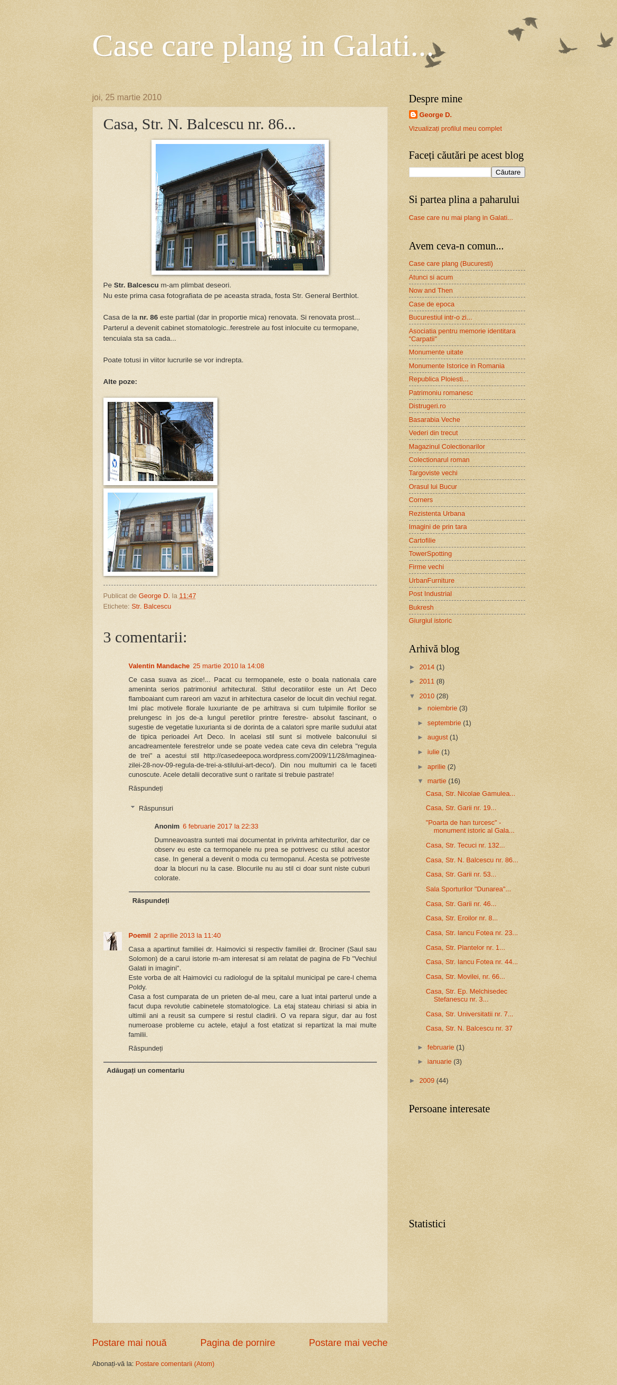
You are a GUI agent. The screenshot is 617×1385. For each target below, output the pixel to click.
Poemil (140, 935)
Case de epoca (432, 304)
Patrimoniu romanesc (441, 393)
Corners (421, 500)
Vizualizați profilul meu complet (455, 128)
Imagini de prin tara (438, 527)
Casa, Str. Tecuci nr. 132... (465, 845)
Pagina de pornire (237, 1343)
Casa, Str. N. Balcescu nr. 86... (472, 860)
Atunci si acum (431, 277)
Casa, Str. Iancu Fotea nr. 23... (472, 933)
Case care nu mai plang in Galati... (461, 218)
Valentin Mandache (159, 666)
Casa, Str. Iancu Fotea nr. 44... (472, 962)
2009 (427, 1080)
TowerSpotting (430, 553)
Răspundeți (146, 788)
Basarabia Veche (434, 420)
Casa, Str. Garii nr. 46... (461, 904)
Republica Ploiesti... (439, 379)
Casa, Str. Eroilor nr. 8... (462, 918)
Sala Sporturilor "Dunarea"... (468, 889)
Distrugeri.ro (427, 406)
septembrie (445, 723)
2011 (427, 681)
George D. (436, 115)
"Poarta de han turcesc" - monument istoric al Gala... (470, 826)
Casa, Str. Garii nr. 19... (461, 808)
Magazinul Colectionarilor (447, 446)
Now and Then (431, 290)
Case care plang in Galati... (263, 45)
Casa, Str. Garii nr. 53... (461, 874)
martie (438, 781)
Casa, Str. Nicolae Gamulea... (471, 793)
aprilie (438, 767)
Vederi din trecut (433, 433)
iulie (434, 752)
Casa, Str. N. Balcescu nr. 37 (469, 1028)
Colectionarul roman (439, 460)
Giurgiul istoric (430, 620)
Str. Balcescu (151, 606)
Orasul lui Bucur (433, 486)
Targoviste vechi (433, 473)
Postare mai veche (348, 1343)
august (439, 737)
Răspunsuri (156, 808)
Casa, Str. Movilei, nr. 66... (465, 976)
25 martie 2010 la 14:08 (228, 666)
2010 (427, 696)
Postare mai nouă (129, 1343)
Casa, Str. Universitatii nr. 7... (470, 1014)
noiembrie (443, 708)
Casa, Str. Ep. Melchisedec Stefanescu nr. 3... (467, 995)
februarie (442, 1047)
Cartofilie (422, 540)
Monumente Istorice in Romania (457, 366)
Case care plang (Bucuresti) (451, 263)
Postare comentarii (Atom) (175, 1364)
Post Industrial (430, 594)
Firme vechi (426, 567)
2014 (427, 667)
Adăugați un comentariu (145, 1070)
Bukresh (421, 607)
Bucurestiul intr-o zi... (440, 317)
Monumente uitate (436, 352)
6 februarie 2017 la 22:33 (220, 826)
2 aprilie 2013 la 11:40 (187, 935)
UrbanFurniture (432, 580)
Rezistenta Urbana (437, 513)
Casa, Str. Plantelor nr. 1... (465, 947)
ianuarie (440, 1061)
